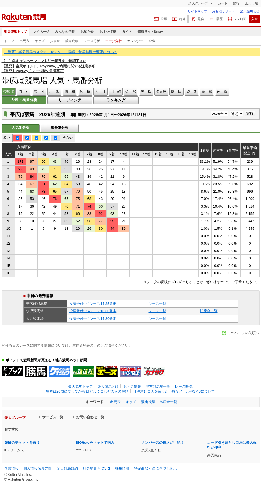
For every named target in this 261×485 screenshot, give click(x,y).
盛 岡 (39, 92)
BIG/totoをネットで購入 (95, 443)
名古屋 (161, 92)
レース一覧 (157, 304)
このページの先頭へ (243, 333)
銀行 (236, 3)
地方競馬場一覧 (158, 386)
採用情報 (122, 468)
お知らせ (87, 32)
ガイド (127, 32)
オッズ (40, 41)
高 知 (207, 92)
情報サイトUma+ (150, 32)
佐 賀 (222, 92)
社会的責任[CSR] (96, 468)
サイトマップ (197, 11)
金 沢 (130, 92)
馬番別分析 (59, 128)
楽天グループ (198, 3)
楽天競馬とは (250, 11)
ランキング (115, 100)
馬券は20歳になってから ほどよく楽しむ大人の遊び (87, 391)
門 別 (23, 92)
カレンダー (135, 41)
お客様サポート (223, 11)
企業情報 (11, 468)
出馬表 (24, 41)
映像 (152, 41)
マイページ (41, 32)
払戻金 (55, 41)
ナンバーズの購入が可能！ (162, 443)
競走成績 (71, 41)
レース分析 (92, 41)
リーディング (69, 100)
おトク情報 (108, 32)
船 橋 (85, 92)
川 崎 (115, 92)
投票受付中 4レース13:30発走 (93, 311)
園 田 (176, 92)
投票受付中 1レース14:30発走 (93, 319)
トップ (9, 41)
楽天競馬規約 (67, 468)
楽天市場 (251, 3)
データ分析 (113, 41)
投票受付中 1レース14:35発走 (93, 304)
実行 (249, 113)
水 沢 (54, 92)
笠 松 (146, 92)
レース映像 (184, 386)
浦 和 (69, 92)
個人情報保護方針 (37, 468)
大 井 (100, 92)
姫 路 (191, 92)
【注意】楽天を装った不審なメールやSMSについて (174, 391)
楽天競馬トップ (15, 32)
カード (223, 3)
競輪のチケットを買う (22, 443)
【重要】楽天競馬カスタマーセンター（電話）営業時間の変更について (60, 52)
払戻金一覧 (209, 311)
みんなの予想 (65, 32)
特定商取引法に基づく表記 (155, 468)
